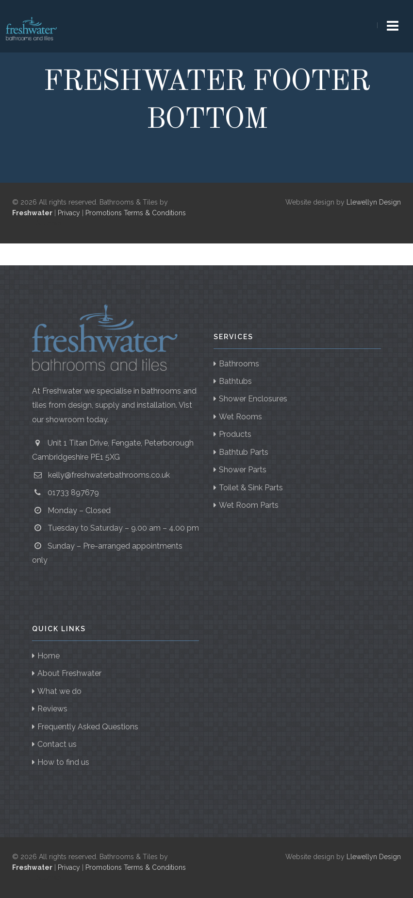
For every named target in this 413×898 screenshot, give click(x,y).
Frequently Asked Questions (87, 726)
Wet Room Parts (249, 505)
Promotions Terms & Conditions (135, 213)
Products (235, 434)
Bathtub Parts (243, 452)
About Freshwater (69, 673)
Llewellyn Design (374, 202)
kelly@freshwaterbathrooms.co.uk (109, 475)
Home (48, 655)
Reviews (52, 708)
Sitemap (49, 223)
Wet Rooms (240, 416)
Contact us (57, 744)
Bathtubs (235, 381)
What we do (59, 691)
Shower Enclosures (253, 398)
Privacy (69, 213)
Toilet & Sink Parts (251, 487)
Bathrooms (239, 363)
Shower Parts (242, 469)
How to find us (63, 762)
